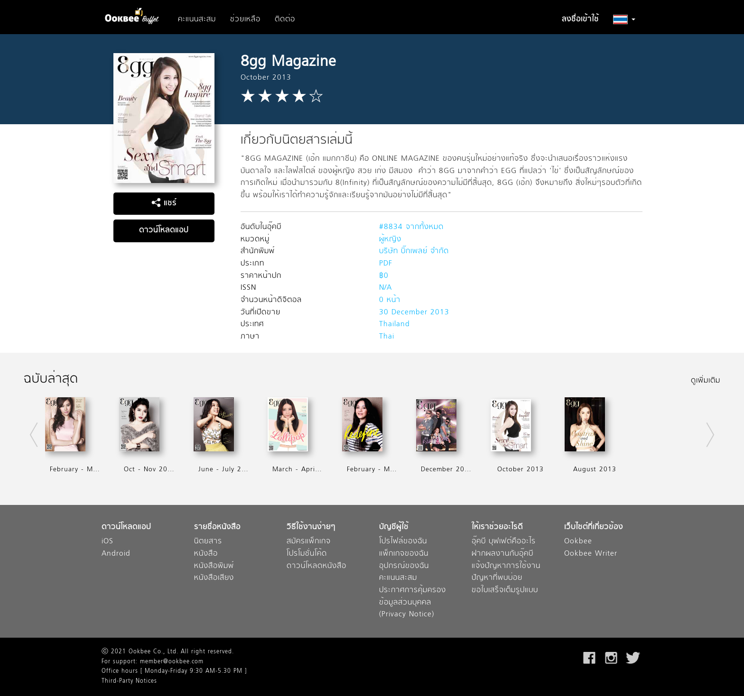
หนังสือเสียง (214, 578)
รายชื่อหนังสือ (217, 527)
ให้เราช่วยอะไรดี (497, 527)
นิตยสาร (208, 542)
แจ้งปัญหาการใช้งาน (506, 566)
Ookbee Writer (590, 554)
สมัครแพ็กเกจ (309, 542)
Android (116, 554)
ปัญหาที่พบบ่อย (497, 578)
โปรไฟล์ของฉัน (403, 542)
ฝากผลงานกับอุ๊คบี (502, 554)
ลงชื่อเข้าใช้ (580, 19)
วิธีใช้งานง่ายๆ (311, 527)
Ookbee (578, 542)
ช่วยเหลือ (245, 19)
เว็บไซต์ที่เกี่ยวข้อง (593, 527)
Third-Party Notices (129, 681)
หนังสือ (206, 554)
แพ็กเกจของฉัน (403, 554)
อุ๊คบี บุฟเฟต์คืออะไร (504, 542)
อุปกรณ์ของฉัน (404, 566)
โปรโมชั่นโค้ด (307, 554)
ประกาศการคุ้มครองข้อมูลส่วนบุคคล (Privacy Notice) (412, 603)
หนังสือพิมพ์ (214, 566)
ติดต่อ (285, 19)
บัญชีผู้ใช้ (394, 527)
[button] (624, 19)
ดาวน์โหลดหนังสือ (316, 566)
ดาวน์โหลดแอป (163, 230)
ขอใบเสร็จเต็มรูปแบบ (505, 590)
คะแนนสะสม (197, 19)
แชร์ (164, 203)
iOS (107, 542)
